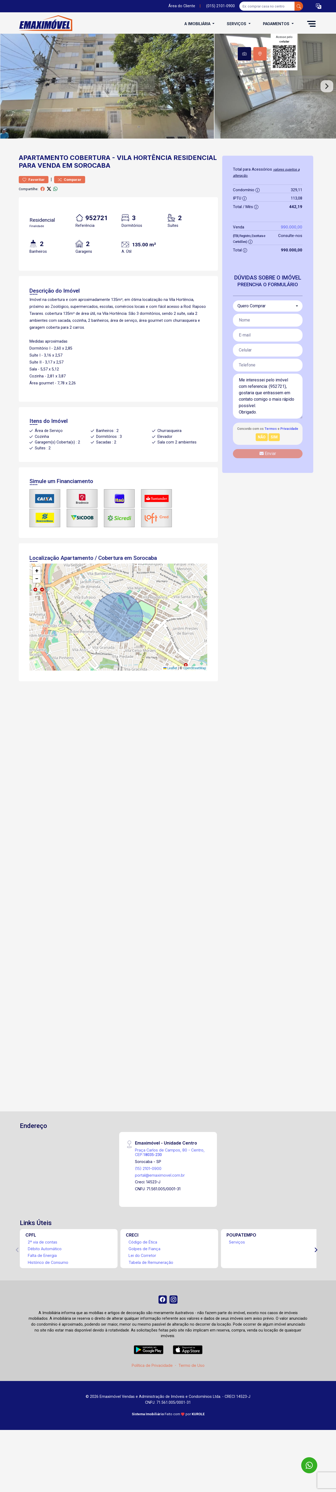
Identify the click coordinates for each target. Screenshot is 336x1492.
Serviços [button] (237, 23)
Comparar (69, 208)
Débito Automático (45, 1277)
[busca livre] (299, 6)
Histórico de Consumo (48, 1291)
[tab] (244, 53)
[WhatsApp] (309, 1465)
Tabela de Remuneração (151, 1291)
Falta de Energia (42, 1284)
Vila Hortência (144, 186)
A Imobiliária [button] (198, 23)
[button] (318, 6)
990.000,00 (291, 255)
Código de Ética (143, 1270)
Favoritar (33, 208)
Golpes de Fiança (144, 1277)
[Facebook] (161, 1329)
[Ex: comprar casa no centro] (267, 6)
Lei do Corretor (142, 1284)
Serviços (237, 1270)
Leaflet (170, 697)
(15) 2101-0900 (148, 1197)
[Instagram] (174, 1329)
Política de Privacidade (152, 1396)
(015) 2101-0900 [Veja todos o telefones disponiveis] (220, 6)
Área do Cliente (181, 6)
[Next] (316, 1278)
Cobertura (90, 186)
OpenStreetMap (194, 697)
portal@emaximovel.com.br (160, 1204)
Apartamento (43, 186)
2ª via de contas (42, 1270)
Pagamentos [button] (276, 23)
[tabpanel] (168, 100)
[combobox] (268, 334)
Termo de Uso (191, 1396)
